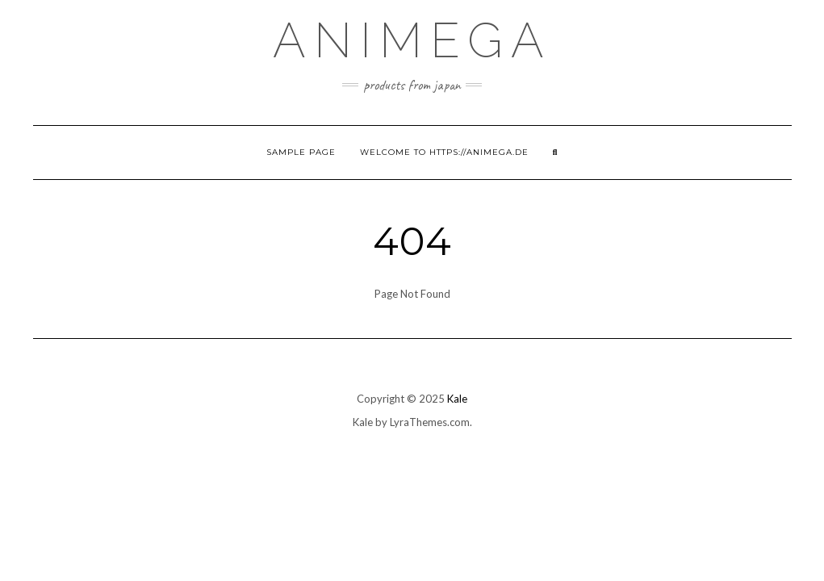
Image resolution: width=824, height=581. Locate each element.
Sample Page (301, 152)
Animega (412, 40)
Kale (457, 398)
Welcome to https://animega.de (444, 152)
